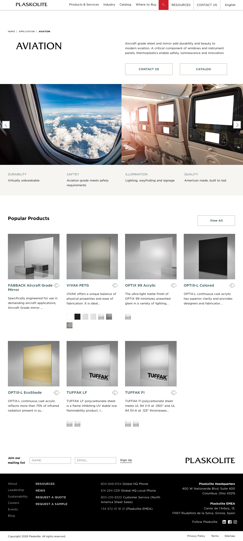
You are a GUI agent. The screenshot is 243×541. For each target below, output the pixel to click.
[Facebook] (231, 522)
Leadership (16, 490)
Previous (6, 125)
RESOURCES (181, 5)
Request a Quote (51, 497)
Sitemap (230, 535)
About (12, 483)
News (40, 490)
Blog (11, 515)
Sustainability (18, 496)
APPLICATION (27, 31)
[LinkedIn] (225, 522)
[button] (164, 8)
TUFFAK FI (135, 392)
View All (216, 220)
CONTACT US (207, 5)
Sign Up (126, 460)
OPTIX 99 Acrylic (140, 285)
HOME (11, 31)
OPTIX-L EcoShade (25, 392)
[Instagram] (236, 522)
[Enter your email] (95, 460)
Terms (215, 535)
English (230, 5)
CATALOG (203, 69)
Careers (13, 503)
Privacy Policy (196, 535)
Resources (45, 484)
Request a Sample (51, 504)
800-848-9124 (111, 484)
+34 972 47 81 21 (113, 509)
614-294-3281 (111, 490)
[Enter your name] (50, 460)
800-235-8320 (111, 497)
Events (13, 509)
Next (237, 125)
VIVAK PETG (78, 285)
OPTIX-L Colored (199, 285)
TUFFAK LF (77, 392)
